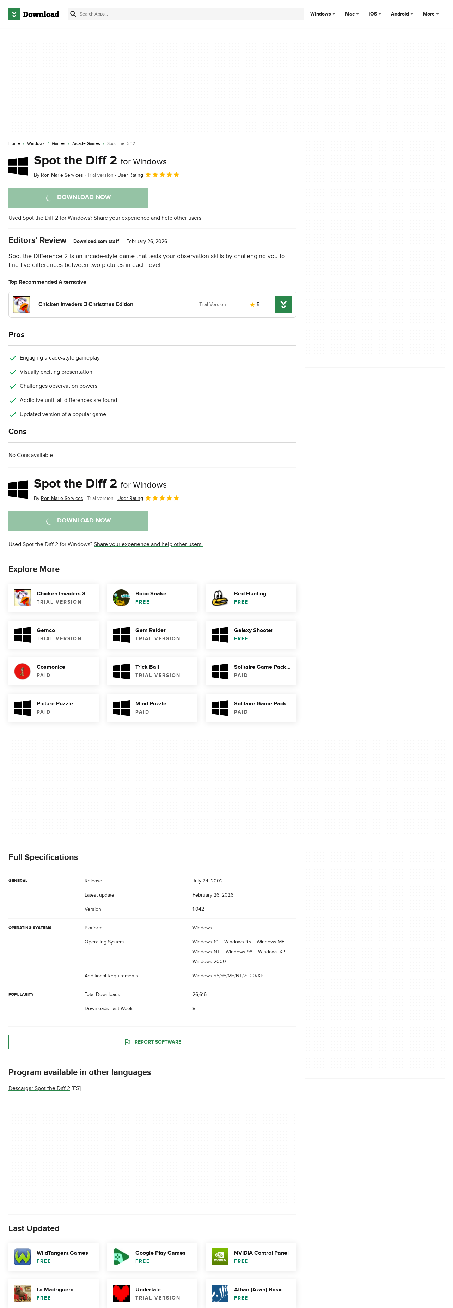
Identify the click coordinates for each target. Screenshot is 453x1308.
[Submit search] (73, 14)
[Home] (14, 143)
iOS (373, 14)
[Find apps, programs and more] (186, 14)
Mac (350, 14)
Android (400, 14)
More (431, 14)
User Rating (148, 174)
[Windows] (36, 143)
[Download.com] (33, 14)
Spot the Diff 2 (100, 160)
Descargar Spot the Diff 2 (39, 1088)
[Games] (58, 143)
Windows (320, 14)
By (58, 175)
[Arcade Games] (86, 143)
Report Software (152, 1042)
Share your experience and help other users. (148, 217)
